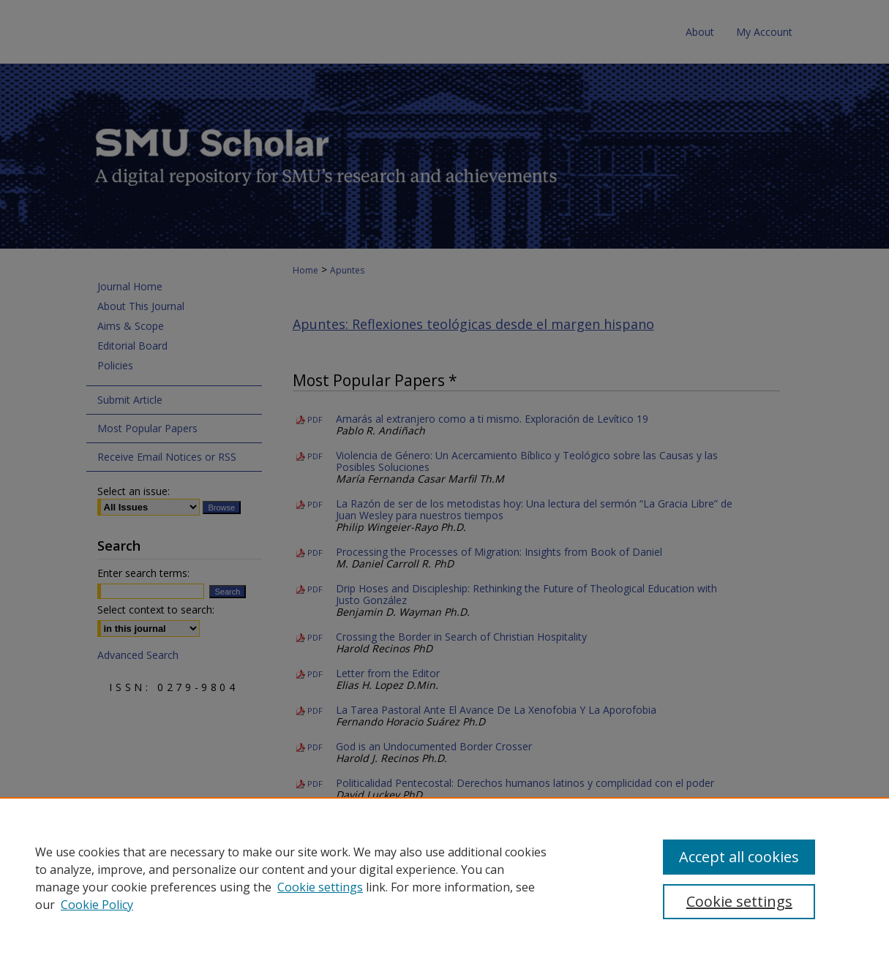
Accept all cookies (739, 857)
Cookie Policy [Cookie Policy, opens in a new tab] (97, 905)
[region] (444, 877)
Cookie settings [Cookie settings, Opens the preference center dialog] (739, 901)
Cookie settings (320, 887)
